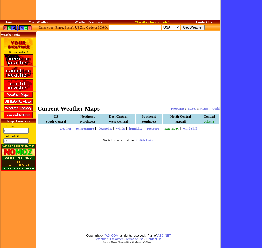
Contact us (153, 239)
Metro (204, 109)
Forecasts (177, 109)
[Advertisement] (128, 67)
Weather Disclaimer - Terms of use (120, 239)
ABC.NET (164, 235)
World (215, 109)
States (192, 109)
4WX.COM (111, 235)
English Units (144, 140)
